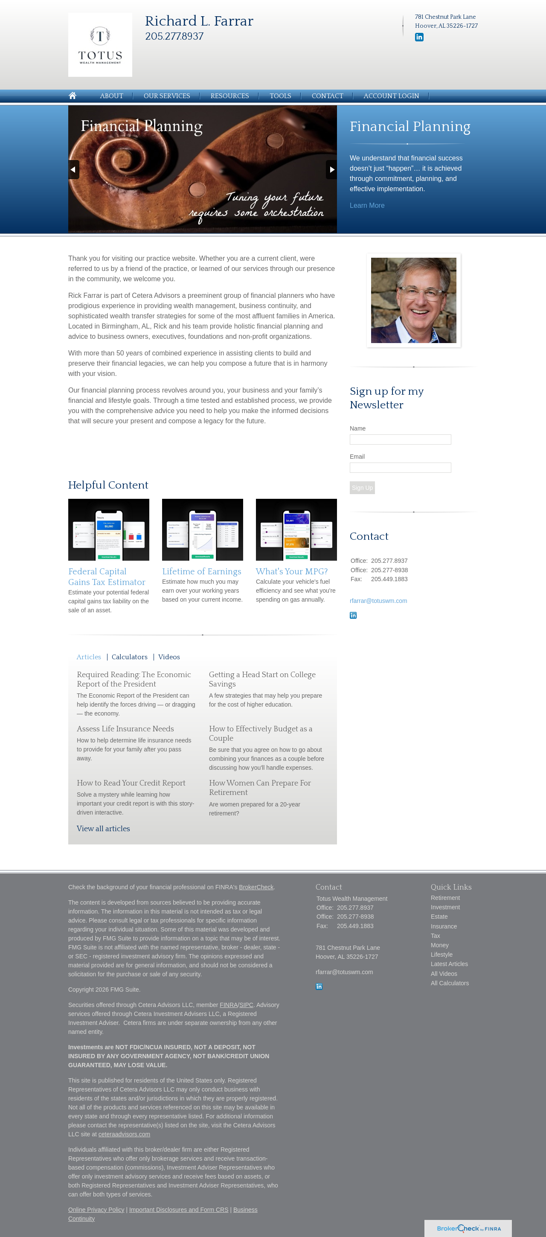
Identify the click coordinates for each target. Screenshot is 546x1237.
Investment (445, 907)
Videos (169, 657)
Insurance (444, 926)
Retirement (445, 897)
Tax (435, 935)
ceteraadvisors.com (124, 1134)
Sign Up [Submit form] (362, 487)
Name (358, 428)
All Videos (444, 973)
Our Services (167, 96)
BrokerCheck (256, 887)
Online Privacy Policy (96, 1209)
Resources (230, 96)
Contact (327, 96)
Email (357, 456)
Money (440, 945)
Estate (439, 916)
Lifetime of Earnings (201, 571)
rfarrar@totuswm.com (378, 600)
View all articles (103, 829)
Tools (280, 96)
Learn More (367, 205)
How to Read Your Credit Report (131, 783)
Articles (89, 657)
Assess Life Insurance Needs (125, 729)
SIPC (246, 1004)
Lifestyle (442, 954)
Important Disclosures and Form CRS (179, 1209)
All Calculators (450, 983)
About (111, 96)
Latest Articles (449, 963)
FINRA (229, 1004)
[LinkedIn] (419, 39)
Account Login (391, 96)
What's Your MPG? (292, 571)
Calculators (130, 657)
